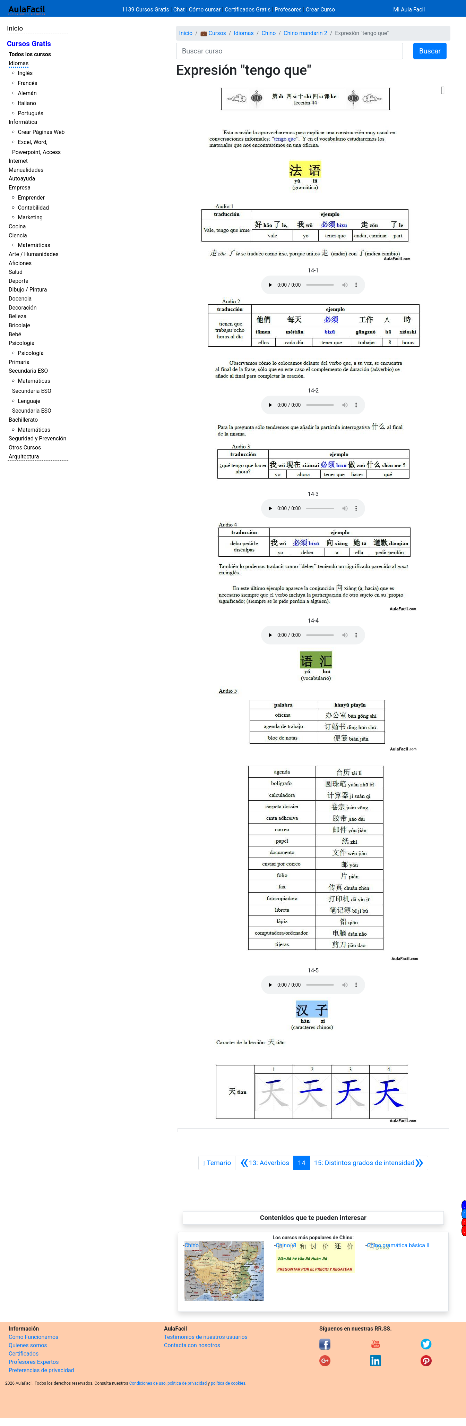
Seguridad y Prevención (37, 438)
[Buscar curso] (289, 51)
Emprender (31, 197)
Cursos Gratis (29, 44)
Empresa (20, 187)
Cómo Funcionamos (33, 1337)
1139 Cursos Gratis (146, 9)
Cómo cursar (205, 9)
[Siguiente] (369, 1163)
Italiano (27, 103)
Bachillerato (23, 419)
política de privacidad (187, 1383)
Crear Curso (320, 9)
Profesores (288, 9)
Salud (16, 272)
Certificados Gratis (247, 9)
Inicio (15, 28)
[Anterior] (264, 1163)
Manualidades (26, 170)
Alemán (27, 93)
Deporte (18, 281)
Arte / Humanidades (34, 254)
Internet (18, 161)
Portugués (30, 113)
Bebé (15, 334)
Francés (27, 83)
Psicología (21, 343)
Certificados (23, 1353)
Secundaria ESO (28, 371)
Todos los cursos (30, 54)
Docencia (20, 298)
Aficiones (20, 263)
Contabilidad (33, 207)
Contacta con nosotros (192, 1345)
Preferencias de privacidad (41, 1370)
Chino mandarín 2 (305, 33)
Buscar (430, 51)
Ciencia (18, 235)
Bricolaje (19, 325)
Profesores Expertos (34, 1362)
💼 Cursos (213, 33)
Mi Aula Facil (409, 9)
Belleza (17, 316)
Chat (179, 9)
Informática (23, 122)
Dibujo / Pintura (28, 289)
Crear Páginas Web (41, 132)
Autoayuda (22, 178)
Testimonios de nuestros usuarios (206, 1337)
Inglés (25, 73)
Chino (268, 33)
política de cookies (228, 1383)
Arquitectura (24, 456)
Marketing (30, 217)
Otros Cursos (25, 447)
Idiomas (18, 63)
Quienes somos (28, 1345)
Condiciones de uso (147, 1383)
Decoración (23, 307)
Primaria (19, 362)
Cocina (17, 226)
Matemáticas (34, 245)
